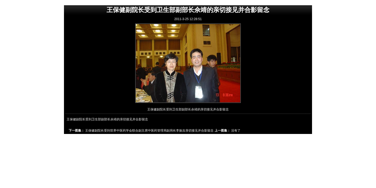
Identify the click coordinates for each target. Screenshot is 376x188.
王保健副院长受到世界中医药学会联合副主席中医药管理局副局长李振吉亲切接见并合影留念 (149, 130)
